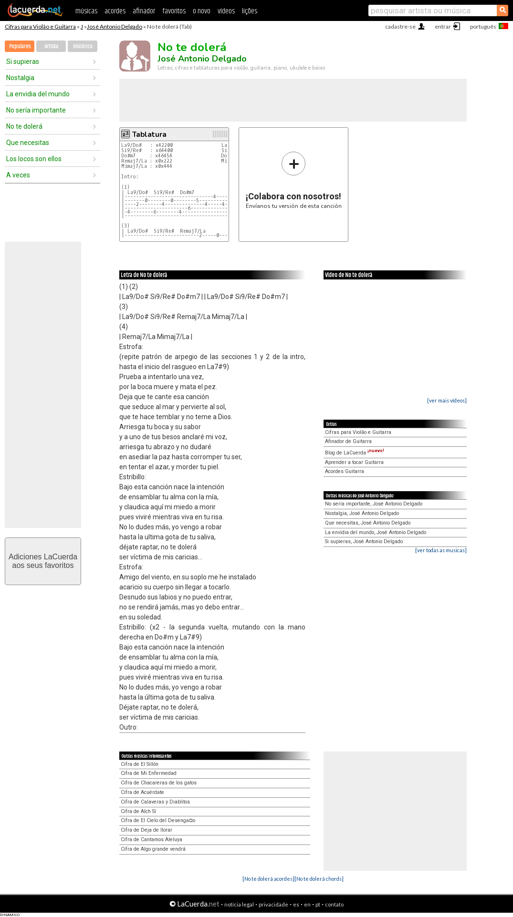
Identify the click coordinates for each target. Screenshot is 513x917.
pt (317, 904)
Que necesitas (27, 142)
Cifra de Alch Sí (138, 811)
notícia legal (239, 904)
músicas (86, 11)
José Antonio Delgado (114, 26)
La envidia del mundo (38, 94)
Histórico (83, 46)
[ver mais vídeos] (447, 400)
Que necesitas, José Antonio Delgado (367, 523)
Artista (51, 46)
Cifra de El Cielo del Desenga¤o (158, 820)
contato (334, 904)
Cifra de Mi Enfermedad (149, 773)
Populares (20, 46)
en (307, 904)
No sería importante (36, 110)
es (296, 904)
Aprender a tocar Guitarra (354, 462)
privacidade (273, 904)
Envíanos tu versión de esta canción (294, 180)
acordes (115, 11)
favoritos (174, 11)
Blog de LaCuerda (354, 453)
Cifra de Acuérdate (142, 792)
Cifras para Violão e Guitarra (40, 26)
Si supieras (22, 61)
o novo (201, 11)
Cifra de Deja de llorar (146, 830)
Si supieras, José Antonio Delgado (364, 541)
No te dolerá (24, 126)
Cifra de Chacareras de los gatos (159, 783)
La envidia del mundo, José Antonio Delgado (375, 532)
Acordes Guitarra (344, 471)
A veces (18, 175)
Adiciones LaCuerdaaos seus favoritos (43, 561)
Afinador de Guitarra (348, 441)
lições (249, 11)
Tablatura (149, 134)
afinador (144, 11)
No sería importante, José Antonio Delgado (373, 504)
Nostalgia (20, 78)
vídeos (226, 11)
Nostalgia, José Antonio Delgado (362, 513)
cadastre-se (400, 26)
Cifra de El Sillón (139, 764)
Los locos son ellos (34, 159)
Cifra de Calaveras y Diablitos (155, 802)
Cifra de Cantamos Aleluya (151, 839)
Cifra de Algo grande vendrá (153, 849)
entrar (443, 26)
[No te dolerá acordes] (268, 879)
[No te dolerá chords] (319, 879)
